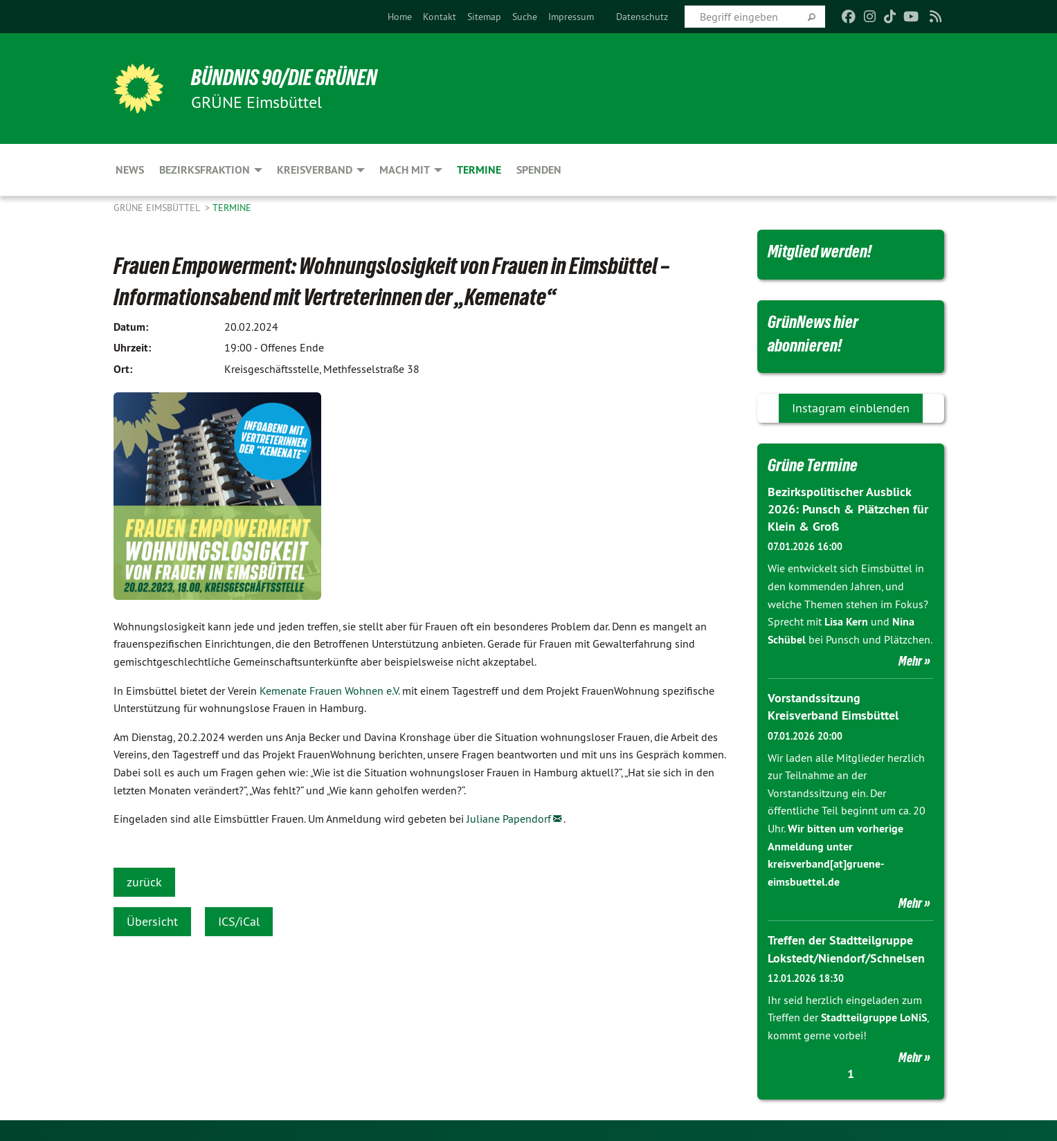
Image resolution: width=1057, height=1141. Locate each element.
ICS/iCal (239, 921)
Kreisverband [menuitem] (314, 170)
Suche (524, 16)
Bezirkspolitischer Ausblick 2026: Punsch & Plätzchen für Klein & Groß (848, 509)
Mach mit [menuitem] (404, 170)
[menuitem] (400, 16)
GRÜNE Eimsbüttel (158, 207)
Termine (232, 207)
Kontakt (439, 16)
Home (400, 16)
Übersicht (152, 921)
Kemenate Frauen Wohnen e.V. (329, 690)
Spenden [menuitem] (538, 170)
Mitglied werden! (819, 251)
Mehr (910, 661)
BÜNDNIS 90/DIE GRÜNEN (284, 77)
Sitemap (484, 16)
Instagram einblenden (851, 408)
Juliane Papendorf (509, 818)
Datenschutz (642, 16)
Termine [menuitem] (479, 170)
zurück (144, 882)
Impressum (571, 16)
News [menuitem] (130, 170)
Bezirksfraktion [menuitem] (204, 170)
